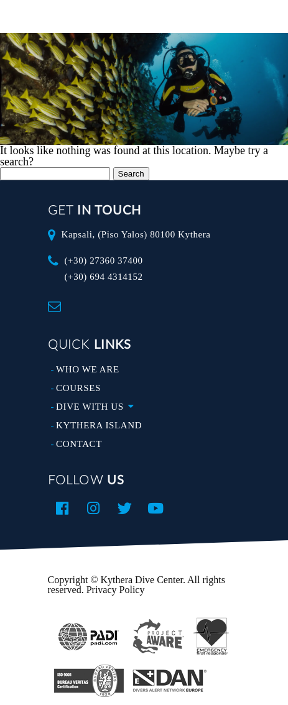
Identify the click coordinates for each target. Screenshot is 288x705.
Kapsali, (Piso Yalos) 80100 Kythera (135, 234)
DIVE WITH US (97, 407)
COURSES (78, 388)
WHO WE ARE (87, 369)
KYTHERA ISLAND (99, 425)
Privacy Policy (115, 589)
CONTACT (79, 444)
